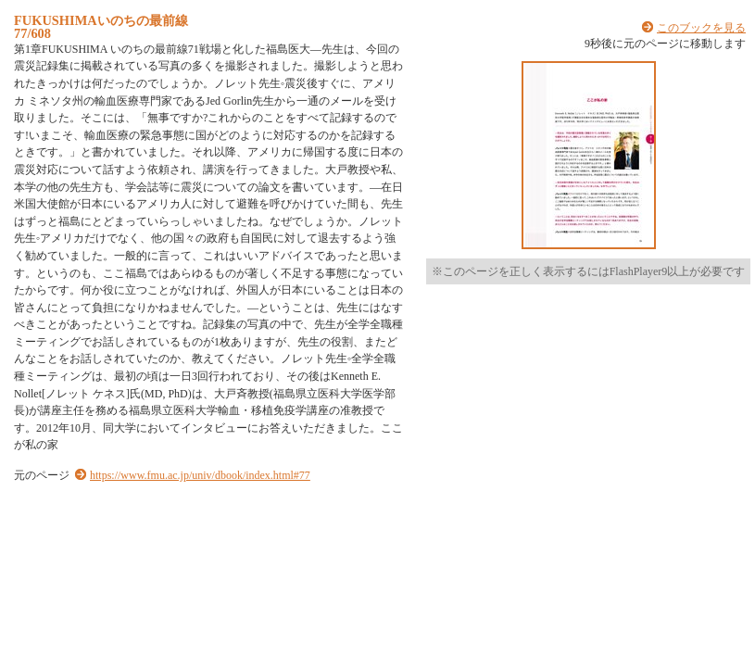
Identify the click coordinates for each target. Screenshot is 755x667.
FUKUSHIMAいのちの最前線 (101, 20)
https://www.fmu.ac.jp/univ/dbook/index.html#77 (200, 475)
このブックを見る (701, 27)
